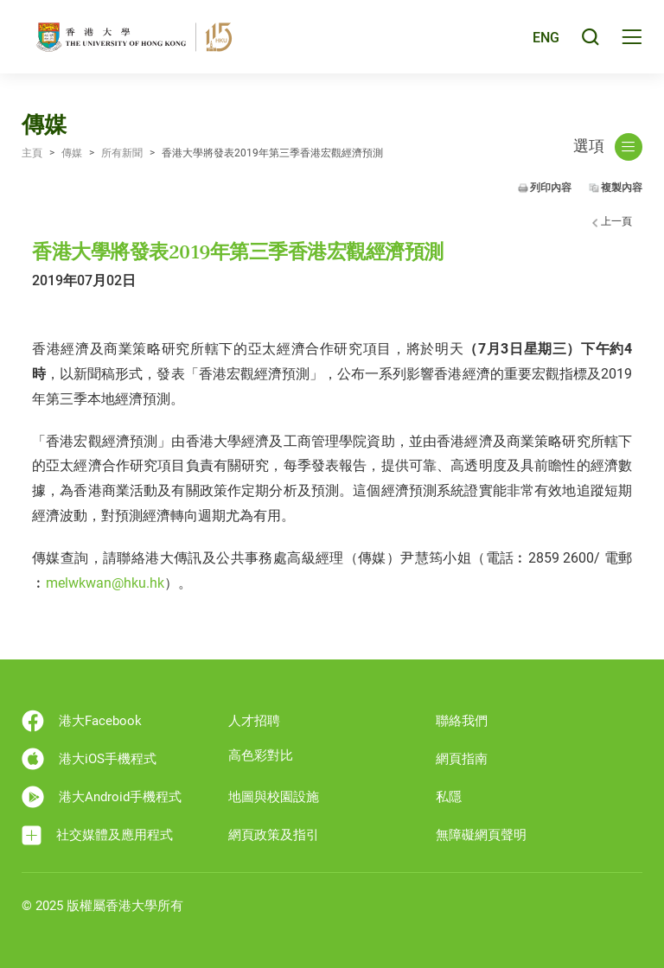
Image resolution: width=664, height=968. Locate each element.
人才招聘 (254, 721)
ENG (546, 37)
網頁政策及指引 (273, 835)
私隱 (449, 797)
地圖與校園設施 (273, 797)
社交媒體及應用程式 (97, 835)
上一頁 (616, 221)
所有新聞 (122, 153)
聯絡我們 (462, 721)
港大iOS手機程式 (89, 759)
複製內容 (621, 188)
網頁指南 (462, 759)
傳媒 (71, 153)
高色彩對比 (260, 755)
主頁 (32, 153)
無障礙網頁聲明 (481, 835)
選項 (607, 147)
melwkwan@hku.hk (105, 583)
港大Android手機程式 (102, 797)
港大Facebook (82, 721)
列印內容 (550, 188)
